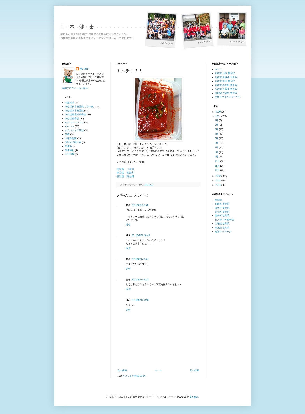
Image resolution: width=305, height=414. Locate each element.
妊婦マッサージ (223, 231)
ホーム (158, 370)
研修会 (68, 146)
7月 (217, 147)
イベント (69, 126)
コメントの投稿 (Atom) (134, 376)
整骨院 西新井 (125, 172)
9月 (217, 156)
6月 (217, 143)
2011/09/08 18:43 (141, 235)
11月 (217, 165)
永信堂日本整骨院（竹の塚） (80, 106)
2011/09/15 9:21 (140, 279)
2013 (218, 180)
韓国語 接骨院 (222, 227)
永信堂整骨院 (72, 118)
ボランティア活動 (74, 130)
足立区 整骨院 (222, 211)
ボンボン (84, 69)
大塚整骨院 (71, 138)
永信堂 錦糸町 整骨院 (226, 85)
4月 (217, 134)
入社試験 (69, 154)
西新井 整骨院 (222, 208)
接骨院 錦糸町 (125, 176)
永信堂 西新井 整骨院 (226, 89)
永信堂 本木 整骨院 (225, 81)
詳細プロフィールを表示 (75, 88)
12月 (217, 170)
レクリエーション (74, 122)
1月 (217, 120)
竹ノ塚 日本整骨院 (224, 219)
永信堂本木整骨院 (74, 110)
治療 (67, 134)
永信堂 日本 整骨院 (225, 73)
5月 (217, 138)
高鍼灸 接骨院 (222, 203)
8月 (217, 152)
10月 (217, 161)
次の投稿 (122, 370)
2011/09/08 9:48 (140, 205)
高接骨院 (69, 102)
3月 (217, 129)
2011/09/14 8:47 (140, 259)
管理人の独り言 (73, 142)
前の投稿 (194, 370)
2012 (218, 176)
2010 (218, 111)
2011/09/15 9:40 (140, 300)
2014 (218, 185)
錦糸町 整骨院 (222, 215)
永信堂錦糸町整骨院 (75, 114)
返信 (128, 224)
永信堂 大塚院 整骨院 (226, 93)
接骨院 (218, 200)
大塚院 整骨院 (222, 223)
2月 (217, 124)
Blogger (194, 396)
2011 (218, 116)
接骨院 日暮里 (125, 169)
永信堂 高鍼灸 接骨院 (226, 77)
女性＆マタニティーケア (227, 97)
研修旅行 (69, 150)
